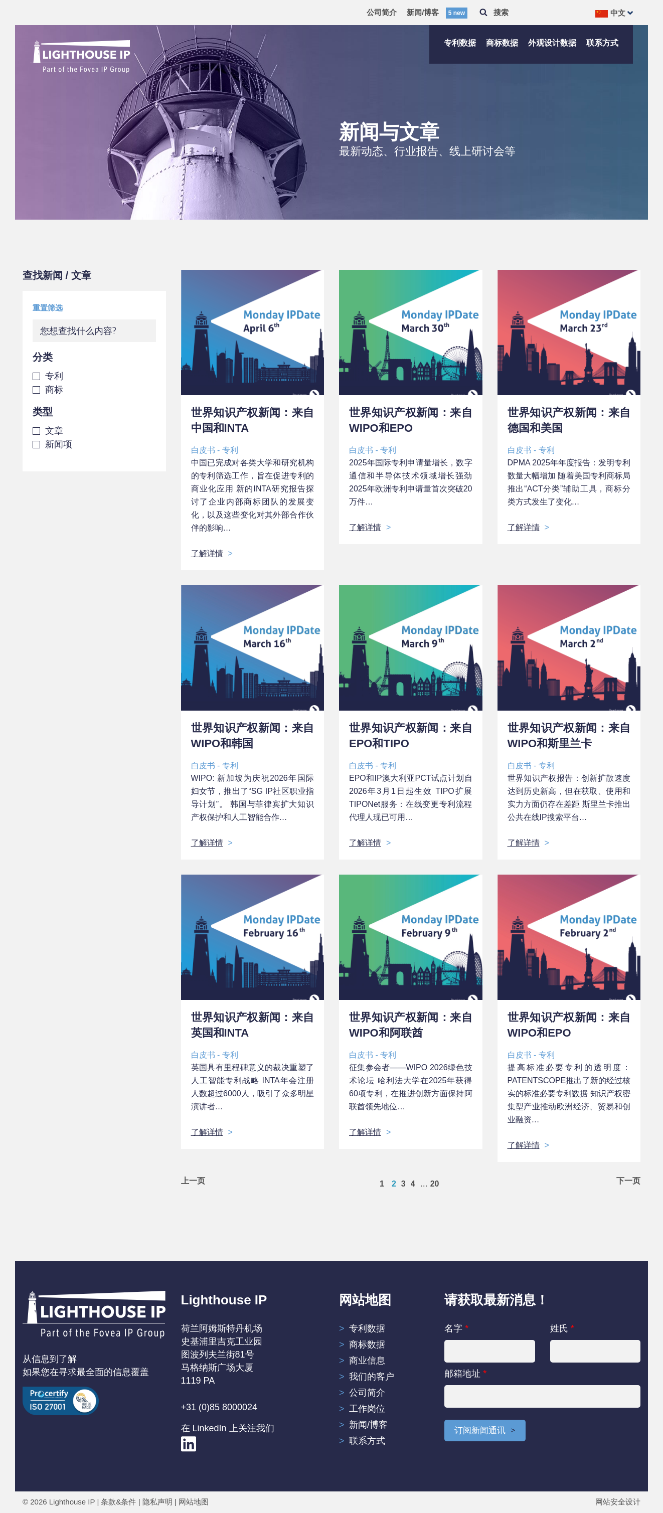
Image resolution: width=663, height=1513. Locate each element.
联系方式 (602, 43)
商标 (54, 390)
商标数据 (502, 43)
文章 (54, 431)
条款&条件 (118, 1502)
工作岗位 (367, 1409)
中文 (610, 13)
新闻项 (58, 444)
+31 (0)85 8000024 (219, 1407)
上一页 (193, 1181)
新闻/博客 (437, 12)
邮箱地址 (542, 1388)
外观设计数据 (552, 43)
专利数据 (460, 43)
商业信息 (367, 1361)
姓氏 (595, 1343)
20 (434, 1184)
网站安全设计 (617, 1502)
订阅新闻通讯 (481, 1431)
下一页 (628, 1181)
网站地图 (194, 1502)
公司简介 (382, 12)
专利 (54, 376)
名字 (489, 1343)
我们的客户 (371, 1377)
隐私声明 (157, 1502)
